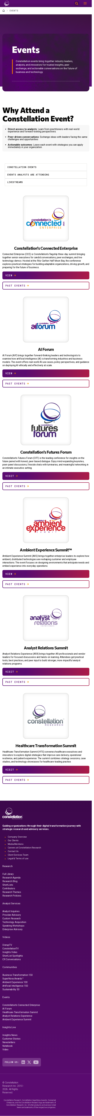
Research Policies (11, 895)
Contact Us (13, 851)
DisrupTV (7, 945)
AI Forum (7, 1008)
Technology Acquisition (14, 922)
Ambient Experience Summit (16, 1019)
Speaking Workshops (13, 925)
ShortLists (7, 884)
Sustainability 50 (10, 989)
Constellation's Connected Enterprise (21, 1005)
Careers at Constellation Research (24, 847)
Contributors (8, 888)
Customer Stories (11, 1038)
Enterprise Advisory (12, 929)
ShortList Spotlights (12, 955)
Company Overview (17, 837)
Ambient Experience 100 (15, 982)
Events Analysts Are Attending (28, 174)
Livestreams (15, 182)
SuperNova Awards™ (13, 978)
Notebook (7, 1045)
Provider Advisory (11, 914)
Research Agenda (11, 877)
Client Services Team (18, 855)
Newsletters (8, 1042)
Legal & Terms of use (18, 858)
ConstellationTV (10, 948)
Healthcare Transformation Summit (20, 1012)
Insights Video (9, 952)
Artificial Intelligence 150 (15, 985)
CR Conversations (11, 959)
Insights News (9, 1035)
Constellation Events (22, 167)
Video (5, 1049)
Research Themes (11, 892)
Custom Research (11, 918)
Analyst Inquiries (11, 911)
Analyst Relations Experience (17, 1015)
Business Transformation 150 (17, 975)
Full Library (8, 874)
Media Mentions (15, 844)
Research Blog (9, 881)
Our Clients (13, 840)
